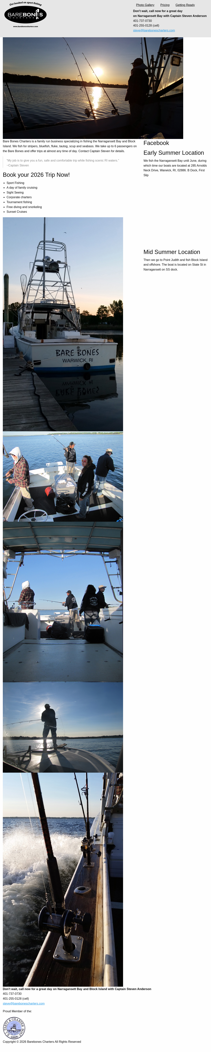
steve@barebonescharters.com (154, 30)
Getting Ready (185, 5)
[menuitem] (145, 5)
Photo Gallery (145, 5)
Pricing (164, 5)
